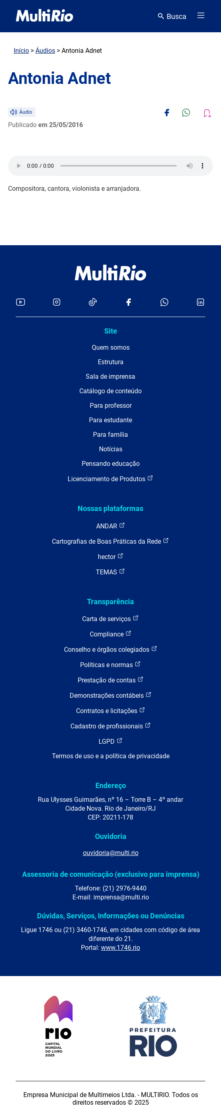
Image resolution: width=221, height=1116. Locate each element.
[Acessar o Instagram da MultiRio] (57, 303)
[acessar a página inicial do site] (44, 16)
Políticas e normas (110, 664)
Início (21, 50)
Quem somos (111, 347)
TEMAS (110, 571)
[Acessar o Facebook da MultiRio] (128, 303)
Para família (110, 434)
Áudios (45, 50)
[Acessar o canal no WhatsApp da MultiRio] (164, 303)
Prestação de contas (111, 680)
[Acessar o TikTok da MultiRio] (93, 303)
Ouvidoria (110, 836)
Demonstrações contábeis (111, 695)
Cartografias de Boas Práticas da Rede (110, 541)
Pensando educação (111, 463)
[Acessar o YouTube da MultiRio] (20, 303)
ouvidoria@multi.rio (110, 853)
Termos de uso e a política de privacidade (110, 756)
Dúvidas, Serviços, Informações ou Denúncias (110, 916)
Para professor (111, 405)
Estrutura (111, 362)
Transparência (110, 601)
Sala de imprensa (110, 376)
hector (111, 556)
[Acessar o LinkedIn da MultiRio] (200, 303)
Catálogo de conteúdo (110, 391)
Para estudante (110, 420)
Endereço (110, 785)
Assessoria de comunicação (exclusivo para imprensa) (110, 874)
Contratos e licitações (110, 710)
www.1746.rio (120, 947)
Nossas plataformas (110, 508)
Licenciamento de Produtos (110, 478)
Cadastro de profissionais (110, 726)
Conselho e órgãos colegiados (110, 649)
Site (110, 331)
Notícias (110, 449)
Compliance (111, 634)
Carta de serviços (110, 618)
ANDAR (110, 525)
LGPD (111, 741)
